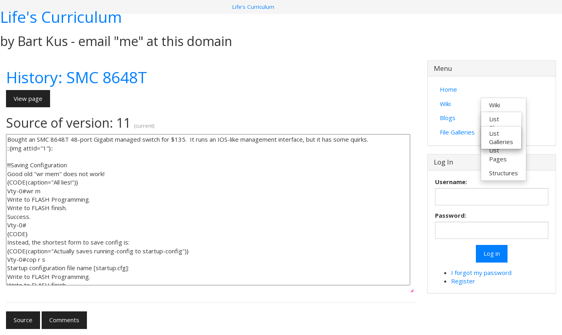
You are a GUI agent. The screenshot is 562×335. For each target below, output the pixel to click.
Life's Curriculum (61, 16)
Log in (491, 253)
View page (28, 98)
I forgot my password (481, 273)
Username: (451, 182)
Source (23, 320)
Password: (450, 215)
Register (463, 281)
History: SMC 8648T (76, 77)
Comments (64, 320)
